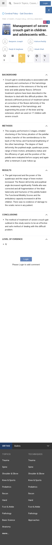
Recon (5, 493)
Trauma (5, 460)
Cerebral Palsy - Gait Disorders (17, 14)
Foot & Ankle (8, 507)
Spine (4, 467)
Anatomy (6, 526)
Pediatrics (6, 487)
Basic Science (8, 520)
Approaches (33, 520)
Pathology (6, 513)
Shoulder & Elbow (10, 473)
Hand (4, 500)
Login (45, 3)
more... (5, 533)
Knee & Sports (8, 480)
